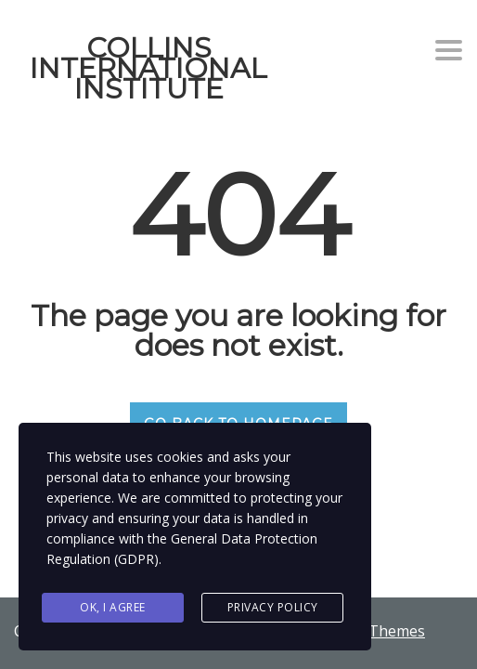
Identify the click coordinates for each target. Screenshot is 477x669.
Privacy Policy (272, 607)
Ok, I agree (113, 607)
